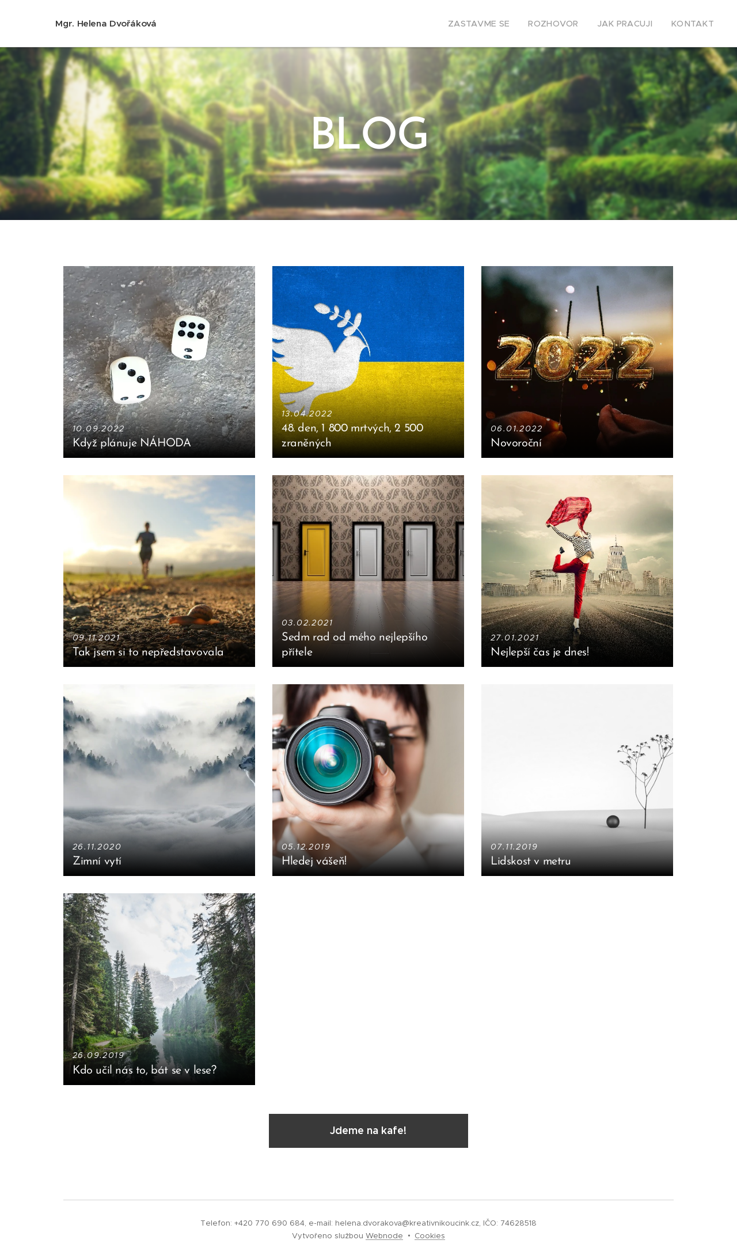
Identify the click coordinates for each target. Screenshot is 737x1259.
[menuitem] (499, 23)
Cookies (430, 1236)
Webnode (384, 1236)
